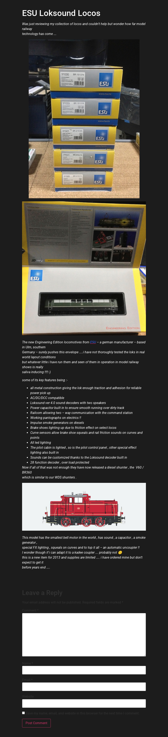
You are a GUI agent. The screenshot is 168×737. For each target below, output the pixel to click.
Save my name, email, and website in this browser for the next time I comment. (83, 713)
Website (28, 696)
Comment (30, 610)
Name (27, 663)
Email (27, 680)
